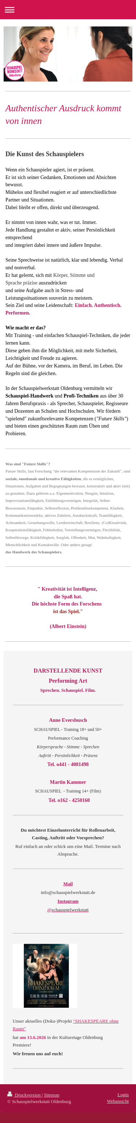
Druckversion (24, 1095)
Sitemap (51, 1095)
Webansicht (118, 1101)
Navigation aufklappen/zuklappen (68, 9)
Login (123, 1094)
